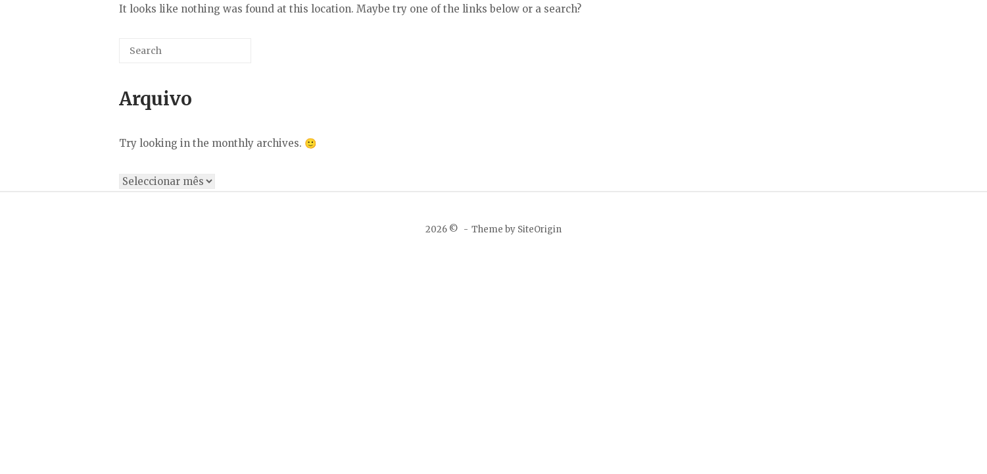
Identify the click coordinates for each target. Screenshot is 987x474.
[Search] (221, 55)
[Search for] (185, 50)
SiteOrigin (540, 229)
